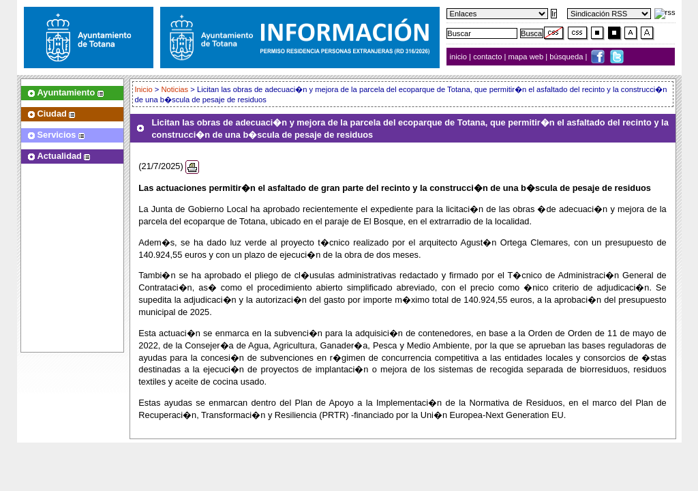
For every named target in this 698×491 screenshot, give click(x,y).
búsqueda (567, 57)
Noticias (174, 89)
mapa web (527, 57)
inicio (460, 57)
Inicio (145, 89)
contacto (487, 57)
